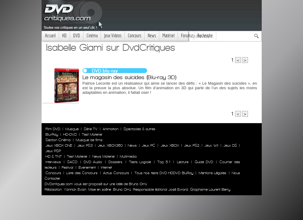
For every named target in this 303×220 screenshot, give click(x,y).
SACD (72, 162)
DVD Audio (93, 162)
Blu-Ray (52, 134)
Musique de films (89, 140)
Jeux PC (148, 145)
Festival (67, 167)
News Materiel (103, 156)
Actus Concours (116, 173)
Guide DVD (204, 162)
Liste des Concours (82, 173)
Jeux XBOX (170, 145)
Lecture (182, 162)
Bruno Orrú (122, 189)
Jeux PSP (53, 151)
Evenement (87, 167)
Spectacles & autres (139, 129)
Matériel (168, 35)
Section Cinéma (58, 140)
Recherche (205, 35)
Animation (110, 129)
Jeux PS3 (85, 145)
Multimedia (128, 156)
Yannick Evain (75, 189)
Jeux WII (211, 145)
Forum (186, 35)
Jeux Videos (112, 35)
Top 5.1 (163, 162)
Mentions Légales (212, 173)
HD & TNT (54, 156)
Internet (106, 167)
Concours (134, 35)
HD (64, 35)
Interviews (53, 162)
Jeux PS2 (191, 145)
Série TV (91, 129)
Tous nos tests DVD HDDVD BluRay (164, 173)
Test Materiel (92, 134)
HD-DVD (70, 134)
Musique (72, 129)
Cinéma (92, 35)
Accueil (50, 35)
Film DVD (53, 129)
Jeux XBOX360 (110, 145)
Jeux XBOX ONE (59, 145)
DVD (76, 35)
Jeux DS (230, 145)
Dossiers (115, 162)
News (152, 35)
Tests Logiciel (140, 162)
